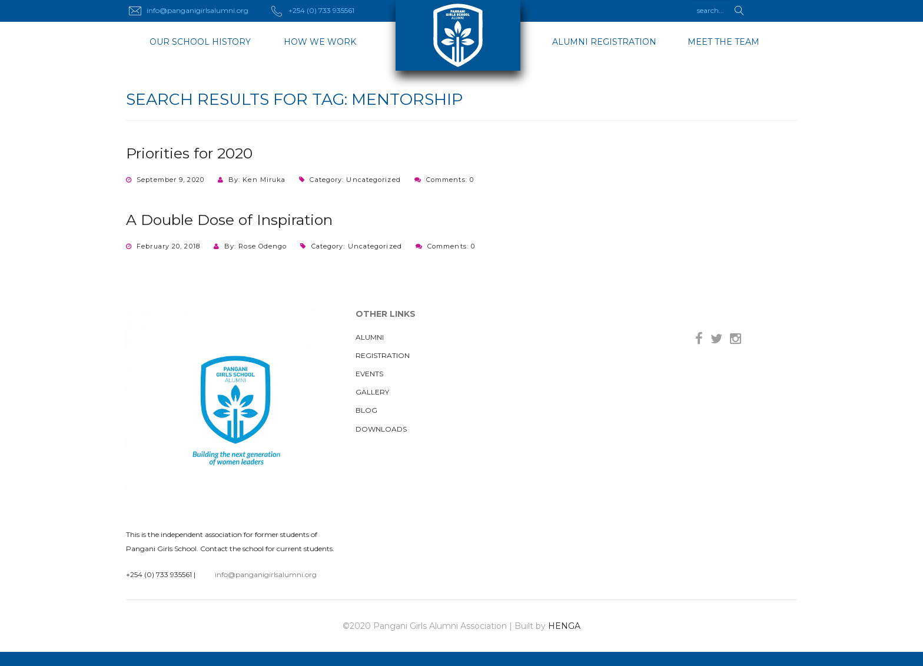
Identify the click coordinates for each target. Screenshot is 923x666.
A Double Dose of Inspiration (229, 219)
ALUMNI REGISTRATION (604, 42)
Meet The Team (723, 42)
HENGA (564, 626)
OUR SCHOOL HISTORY (200, 42)
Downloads (381, 429)
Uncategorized (373, 179)
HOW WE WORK (320, 42)
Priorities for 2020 (189, 153)
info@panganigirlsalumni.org (266, 574)
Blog (366, 410)
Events (369, 373)
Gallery (372, 391)
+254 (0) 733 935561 (159, 574)
